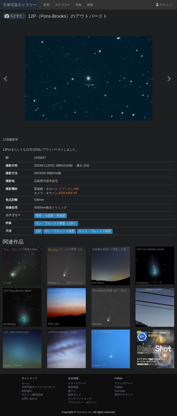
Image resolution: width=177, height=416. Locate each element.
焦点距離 (11, 199)
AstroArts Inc (84, 412)
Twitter (118, 387)
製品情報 (73, 387)
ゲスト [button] (163, 4)
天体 (9, 230)
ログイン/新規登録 (32, 394)
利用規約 (27, 390)
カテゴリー (62, 4)
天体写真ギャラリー (19, 5)
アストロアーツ (77, 383)
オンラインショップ (80, 398)
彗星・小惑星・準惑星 (50, 215)
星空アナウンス (124, 394)
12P (38, 231)
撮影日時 (11, 165)
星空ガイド (74, 394)
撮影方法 (11, 173)
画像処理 (11, 207)
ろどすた (16, 15)
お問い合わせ (29, 398)
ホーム (25, 383)
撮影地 (10, 181)
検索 (90, 4)
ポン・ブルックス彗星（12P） (56, 223)
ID (7, 157)
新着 (47, 4)
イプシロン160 (69, 188)
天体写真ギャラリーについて (38, 387)
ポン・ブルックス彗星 (59, 231)
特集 (79, 4)
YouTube (120, 390)
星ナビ (72, 390)
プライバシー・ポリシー (82, 402)
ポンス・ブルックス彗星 (94, 231)
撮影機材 (11, 188)
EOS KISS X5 (68, 193)
